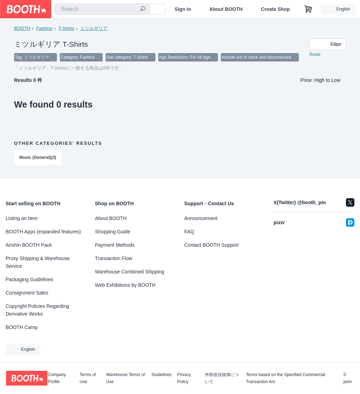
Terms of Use (88, 378)
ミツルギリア (94, 28)
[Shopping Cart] (308, 9)
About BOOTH (226, 9)
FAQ (189, 231)
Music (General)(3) (37, 157)
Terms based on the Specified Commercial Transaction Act (285, 378)
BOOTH (22, 28)
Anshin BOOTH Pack (29, 245)
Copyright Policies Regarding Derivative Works (37, 310)
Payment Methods (115, 245)
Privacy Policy (184, 378)
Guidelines (162, 375)
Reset (314, 54)
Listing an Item (22, 218)
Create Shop (275, 9)
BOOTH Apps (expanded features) (43, 231)
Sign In (183, 9)
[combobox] (102, 9)
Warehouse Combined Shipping (129, 271)
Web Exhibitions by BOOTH (125, 285)
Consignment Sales (27, 293)
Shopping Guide (112, 231)
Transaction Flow (113, 258)
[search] (143, 9)
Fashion (44, 28)
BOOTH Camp (22, 327)
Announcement (200, 218)
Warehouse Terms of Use (125, 378)
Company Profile (57, 378)
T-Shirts (66, 28)
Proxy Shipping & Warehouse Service (38, 262)
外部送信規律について (222, 378)
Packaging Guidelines (29, 279)
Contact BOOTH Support (211, 245)
